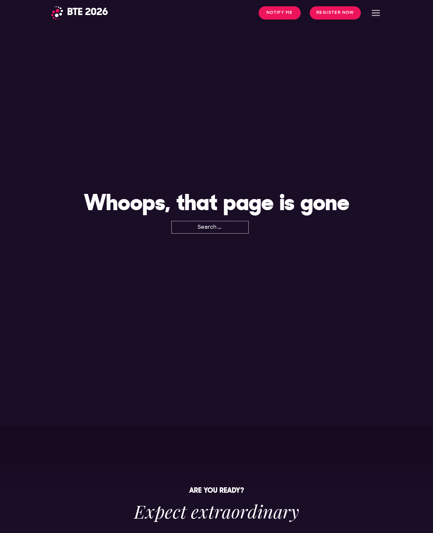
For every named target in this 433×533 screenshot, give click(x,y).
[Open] (376, 13)
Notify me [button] (279, 13)
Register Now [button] (335, 13)
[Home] (79, 13)
